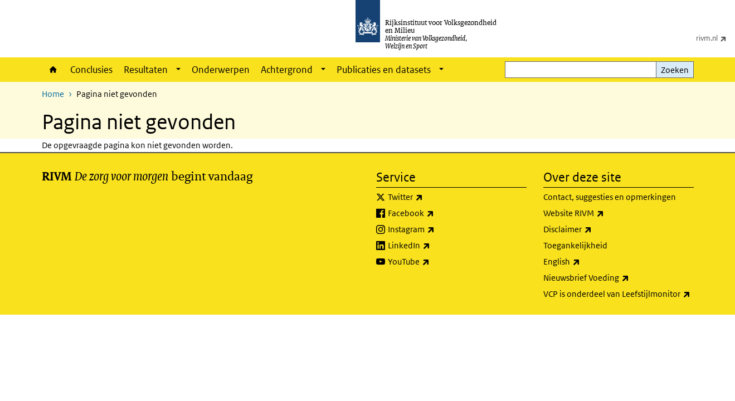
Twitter (430, 197)
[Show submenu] (178, 69)
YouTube (433, 261)
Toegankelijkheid (575, 245)
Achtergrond (287, 69)
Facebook (435, 213)
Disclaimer (592, 229)
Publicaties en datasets (384, 69)
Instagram (436, 229)
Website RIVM (598, 213)
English (586, 261)
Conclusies (91, 69)
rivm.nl (715, 38)
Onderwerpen (221, 69)
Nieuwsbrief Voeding (610, 278)
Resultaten (146, 69)
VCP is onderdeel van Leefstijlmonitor (618, 294)
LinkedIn (433, 245)
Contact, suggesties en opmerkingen (609, 197)
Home (53, 69)
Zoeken (675, 70)
